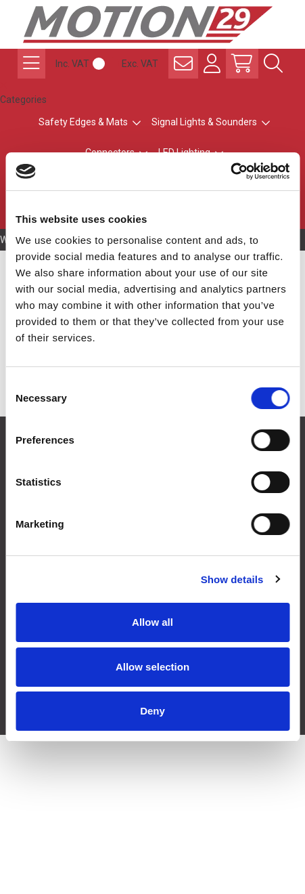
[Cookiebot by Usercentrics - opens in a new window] (230, 171)
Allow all (152, 622)
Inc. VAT (72, 63)
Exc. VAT (140, 63)
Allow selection (152, 667)
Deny (152, 711)
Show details (232, 579)
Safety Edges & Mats (83, 121)
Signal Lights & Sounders (204, 121)
